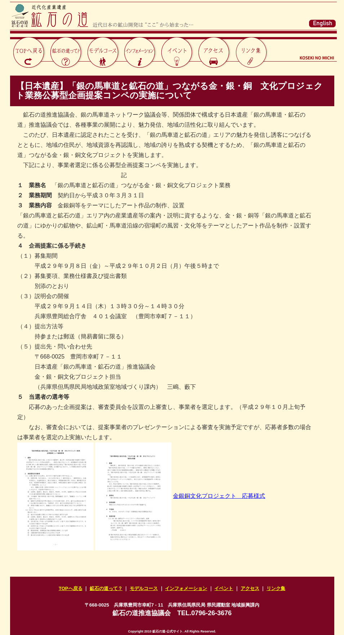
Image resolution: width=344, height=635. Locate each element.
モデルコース (144, 588)
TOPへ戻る (70, 588)
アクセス (250, 588)
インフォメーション (186, 588)
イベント (223, 588)
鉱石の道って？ (106, 588)
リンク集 (276, 588)
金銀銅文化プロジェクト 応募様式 (219, 496)
